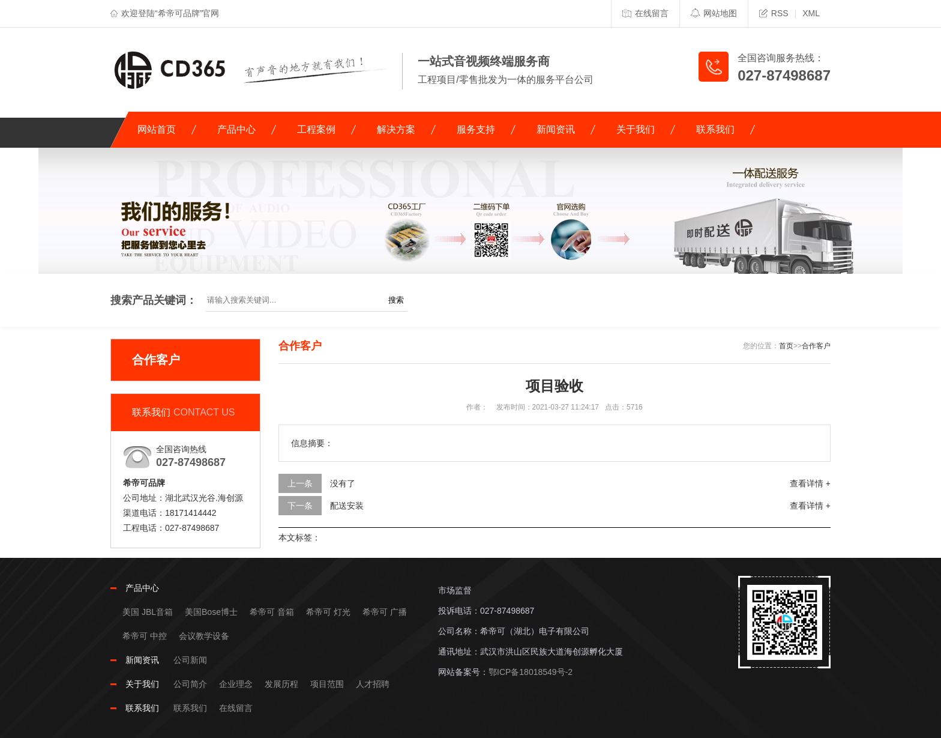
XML (811, 13)
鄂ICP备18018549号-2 (531, 672)
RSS (774, 13)
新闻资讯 (556, 129)
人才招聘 (372, 684)
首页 (786, 346)
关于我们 (635, 129)
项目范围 (327, 684)
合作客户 (816, 346)
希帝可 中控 (144, 636)
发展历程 (281, 684)
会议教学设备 (204, 636)
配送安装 (347, 505)
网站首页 (156, 129)
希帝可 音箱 (272, 612)
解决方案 (396, 129)
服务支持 (476, 129)
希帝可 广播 (384, 612)
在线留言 (645, 13)
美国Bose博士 (211, 612)
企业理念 (236, 684)
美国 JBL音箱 (147, 612)
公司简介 (190, 684)
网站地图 (714, 13)
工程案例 (316, 129)
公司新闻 (190, 660)
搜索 (396, 299)
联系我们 (715, 129)
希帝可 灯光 (328, 612)
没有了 (342, 483)
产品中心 (236, 129)
